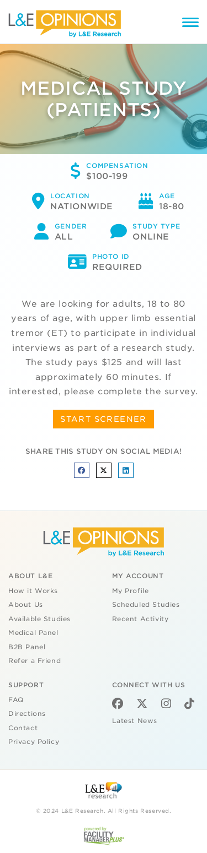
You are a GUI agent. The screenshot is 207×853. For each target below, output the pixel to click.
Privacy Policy (33, 742)
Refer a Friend (34, 661)
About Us (25, 604)
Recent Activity (140, 619)
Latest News (134, 721)
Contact (23, 728)
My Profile (130, 591)
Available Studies (39, 619)
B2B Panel (26, 647)
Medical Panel (33, 633)
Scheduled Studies (146, 604)
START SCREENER (103, 419)
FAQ (16, 700)
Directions (27, 714)
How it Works (33, 591)
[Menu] (190, 24)
